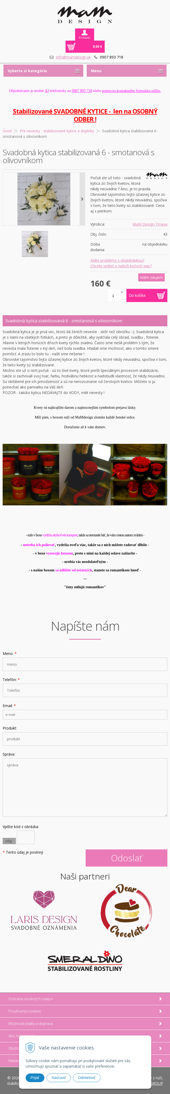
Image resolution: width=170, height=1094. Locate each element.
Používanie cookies (24, 1011)
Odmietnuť (86, 1078)
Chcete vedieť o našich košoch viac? (121, 265)
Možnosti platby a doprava (30, 1024)
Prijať (35, 1078)
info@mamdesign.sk (73, 57)
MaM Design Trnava (149, 224)
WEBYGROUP (151, 1083)
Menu (96, 70)
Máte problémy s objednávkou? (117, 260)
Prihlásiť (84, 38)
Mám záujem (151, 277)
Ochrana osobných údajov (30, 999)
